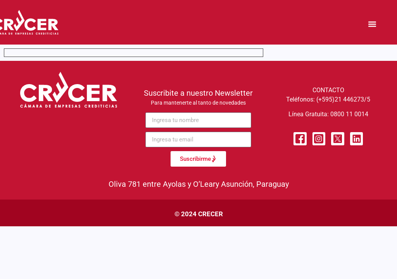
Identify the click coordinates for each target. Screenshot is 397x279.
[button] (372, 24)
